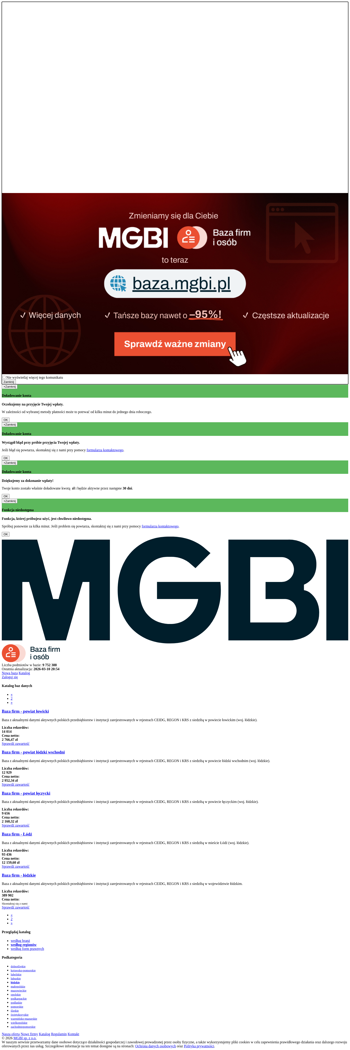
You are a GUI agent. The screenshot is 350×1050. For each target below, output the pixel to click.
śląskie (15, 1010)
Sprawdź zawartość (15, 744)
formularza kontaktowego (105, 450)
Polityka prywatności (199, 1046)
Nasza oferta (11, 1034)
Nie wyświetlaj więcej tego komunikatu (34, 377)
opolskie (16, 994)
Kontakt (73, 1034)
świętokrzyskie (20, 1014)
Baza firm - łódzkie (19, 875)
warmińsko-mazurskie (24, 1018)
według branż (20, 941)
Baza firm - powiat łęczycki (26, 793)
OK (6, 420)
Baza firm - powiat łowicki (25, 711)
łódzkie (15, 982)
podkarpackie (19, 998)
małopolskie (18, 986)
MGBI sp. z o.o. (24, 1038)
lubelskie (16, 974)
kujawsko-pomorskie (23, 970)
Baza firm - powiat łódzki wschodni (33, 752)
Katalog (24, 673)
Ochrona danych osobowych (155, 1046)
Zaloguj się (10, 677)
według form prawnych (27, 949)
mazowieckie (18, 990)
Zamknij (9, 382)
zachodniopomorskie (23, 1026)
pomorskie (17, 1006)
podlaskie (16, 1002)
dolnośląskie (18, 966)
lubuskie (16, 978)
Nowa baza (10, 673)
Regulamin (59, 1034)
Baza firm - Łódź (17, 834)
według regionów (24, 945)
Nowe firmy (29, 1034)
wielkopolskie (19, 1022)
